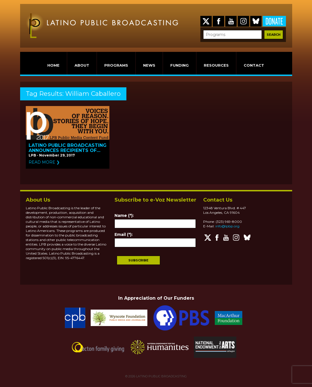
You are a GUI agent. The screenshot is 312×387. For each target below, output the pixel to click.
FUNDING (179, 65)
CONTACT (254, 65)
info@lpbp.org (227, 226)
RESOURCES (216, 65)
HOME (53, 65)
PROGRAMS (116, 65)
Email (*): (123, 234)
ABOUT (82, 65)
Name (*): (124, 215)
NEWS (149, 65)
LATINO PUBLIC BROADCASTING (161, 376)
